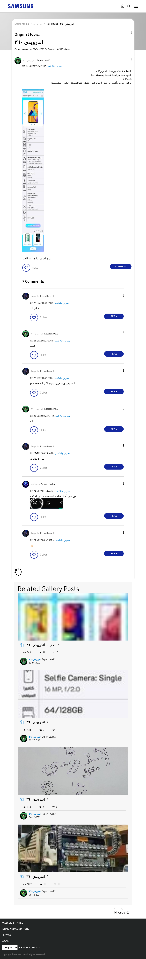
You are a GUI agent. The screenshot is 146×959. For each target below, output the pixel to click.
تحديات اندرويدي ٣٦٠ (40, 645)
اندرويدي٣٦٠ (35, 659)
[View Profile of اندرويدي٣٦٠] (29, 60)
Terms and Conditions (15, 929)
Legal (5, 941)
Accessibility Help (13, 922)
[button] (126, 59)
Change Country (29, 947)
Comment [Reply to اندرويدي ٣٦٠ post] (120, 266)
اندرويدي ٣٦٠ (35, 722)
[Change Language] (10, 947)
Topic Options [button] (125, 32)
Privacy (6, 935)
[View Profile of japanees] (35, 484)
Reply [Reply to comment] (114, 316)
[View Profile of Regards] (35, 296)
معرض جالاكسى (54, 66)
